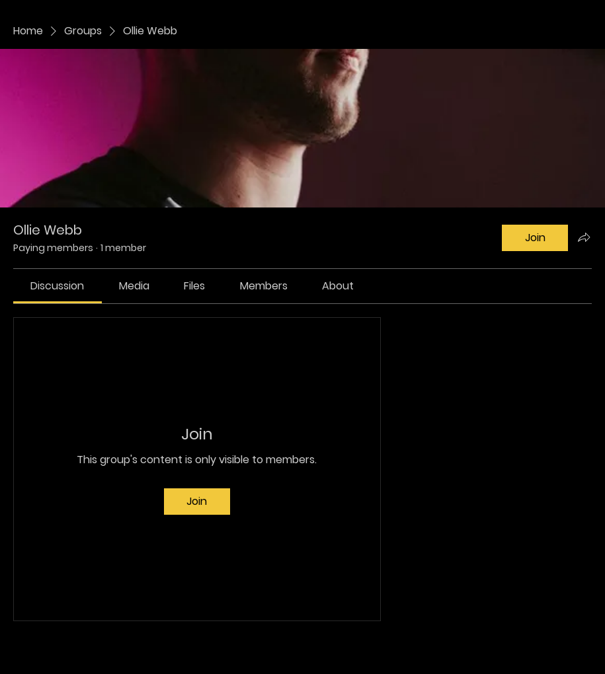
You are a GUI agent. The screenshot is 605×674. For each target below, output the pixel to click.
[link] (57, 285)
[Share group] (584, 237)
